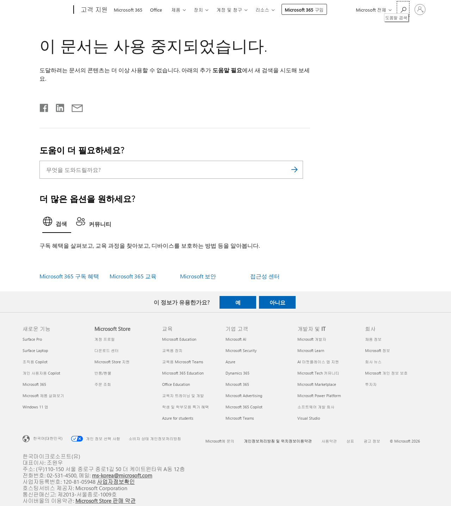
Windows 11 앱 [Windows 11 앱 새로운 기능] (35, 406)
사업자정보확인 (116, 481)
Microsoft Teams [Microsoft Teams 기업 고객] (240, 418)
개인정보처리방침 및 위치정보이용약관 (278, 441)
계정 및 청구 (229, 10)
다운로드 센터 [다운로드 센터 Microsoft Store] (106, 350)
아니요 (277, 302)
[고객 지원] (93, 9)
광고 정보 (372, 441)
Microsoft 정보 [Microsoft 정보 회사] (377, 350)
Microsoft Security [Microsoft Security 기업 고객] (241, 350)
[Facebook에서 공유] (44, 106)
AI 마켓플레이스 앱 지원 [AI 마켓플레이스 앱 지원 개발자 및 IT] (318, 361)
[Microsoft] (47, 9)
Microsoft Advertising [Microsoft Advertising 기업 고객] (244, 395)
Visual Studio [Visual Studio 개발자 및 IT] (308, 418)
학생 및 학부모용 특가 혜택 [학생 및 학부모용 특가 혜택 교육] (185, 406)
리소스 (262, 10)
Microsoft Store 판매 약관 (105, 500)
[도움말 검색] (403, 9)
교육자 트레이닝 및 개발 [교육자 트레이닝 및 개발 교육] (183, 395)
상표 (350, 441)
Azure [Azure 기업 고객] (230, 361)
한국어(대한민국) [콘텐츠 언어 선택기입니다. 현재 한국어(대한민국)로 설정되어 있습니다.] (47, 438)
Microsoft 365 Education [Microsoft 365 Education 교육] (183, 373)
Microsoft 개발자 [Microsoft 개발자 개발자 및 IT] (311, 339)
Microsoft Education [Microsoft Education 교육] (179, 339)
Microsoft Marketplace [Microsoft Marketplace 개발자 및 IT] (316, 384)
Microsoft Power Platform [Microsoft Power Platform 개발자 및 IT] (319, 395)
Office (156, 10)
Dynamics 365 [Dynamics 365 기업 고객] (237, 373)
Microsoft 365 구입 (304, 10)
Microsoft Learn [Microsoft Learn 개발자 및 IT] (310, 350)
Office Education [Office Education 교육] (176, 384)
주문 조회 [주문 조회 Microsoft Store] (102, 384)
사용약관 (329, 441)
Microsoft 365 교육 (133, 276)
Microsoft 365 (128, 10)
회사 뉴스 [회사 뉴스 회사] (373, 361)
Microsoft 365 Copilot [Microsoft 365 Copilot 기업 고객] (244, 406)
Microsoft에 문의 (219, 441)
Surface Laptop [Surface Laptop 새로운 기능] (35, 350)
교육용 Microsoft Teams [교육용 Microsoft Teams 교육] (182, 361)
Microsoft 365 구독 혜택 (69, 276)
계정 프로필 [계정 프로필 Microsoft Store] (104, 339)
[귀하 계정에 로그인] (420, 9)
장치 (198, 10)
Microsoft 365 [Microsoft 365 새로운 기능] (34, 384)
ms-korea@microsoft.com (122, 475)
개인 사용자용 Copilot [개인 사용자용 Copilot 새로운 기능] (41, 373)
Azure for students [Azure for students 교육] (177, 418)
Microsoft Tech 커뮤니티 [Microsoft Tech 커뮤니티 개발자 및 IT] (318, 373)
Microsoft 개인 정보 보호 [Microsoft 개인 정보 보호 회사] (386, 373)
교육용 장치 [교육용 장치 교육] (172, 350)
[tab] (56, 223)
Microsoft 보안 (198, 276)
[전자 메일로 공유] (74, 106)
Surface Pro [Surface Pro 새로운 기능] (32, 339)
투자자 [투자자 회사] (371, 384)
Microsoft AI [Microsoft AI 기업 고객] (236, 339)
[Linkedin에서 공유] (57, 106)
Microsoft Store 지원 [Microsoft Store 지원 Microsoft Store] (112, 361)
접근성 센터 (265, 276)
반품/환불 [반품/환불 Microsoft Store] (102, 373)
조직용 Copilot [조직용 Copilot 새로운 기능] (35, 361)
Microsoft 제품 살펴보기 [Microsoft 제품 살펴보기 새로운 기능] (43, 395)
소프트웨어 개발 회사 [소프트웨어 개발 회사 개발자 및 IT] (315, 406)
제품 (175, 10)
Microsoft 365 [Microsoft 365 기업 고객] (237, 384)
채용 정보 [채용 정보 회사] (373, 339)
